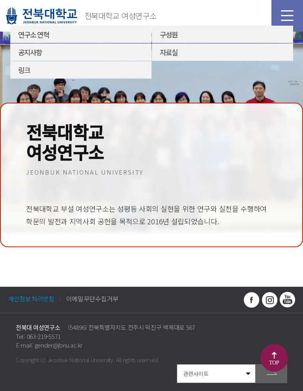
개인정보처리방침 (31, 298)
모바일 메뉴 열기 (287, 16)
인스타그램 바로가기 (269, 300)
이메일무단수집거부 (92, 298)
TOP (274, 363)
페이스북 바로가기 (252, 300)
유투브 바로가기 (287, 300)
